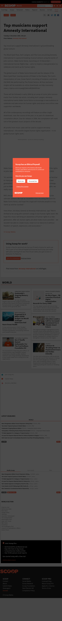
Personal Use (33, 181)
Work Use (21, 181)
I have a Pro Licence (22, 186)
